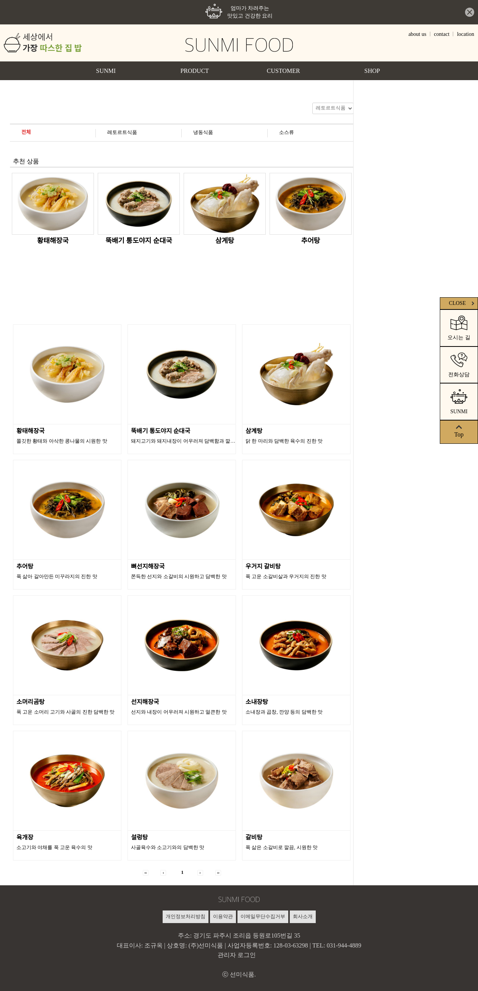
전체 (26, 132)
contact (441, 34)
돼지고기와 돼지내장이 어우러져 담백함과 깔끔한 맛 (189, 441)
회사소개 (303, 916)
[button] (146, 872)
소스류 (286, 132)
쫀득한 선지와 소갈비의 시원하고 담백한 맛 (179, 576)
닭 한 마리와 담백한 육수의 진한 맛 (284, 441)
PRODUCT (194, 71)
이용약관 (223, 916)
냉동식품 (203, 132)
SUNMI (106, 71)
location (465, 34)
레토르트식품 (122, 132)
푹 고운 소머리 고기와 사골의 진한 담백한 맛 (65, 712)
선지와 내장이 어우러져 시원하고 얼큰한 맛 (179, 712)
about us (417, 34)
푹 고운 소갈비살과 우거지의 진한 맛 (285, 576)
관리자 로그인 (237, 955)
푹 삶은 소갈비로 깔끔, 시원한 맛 (281, 847)
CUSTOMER (283, 71)
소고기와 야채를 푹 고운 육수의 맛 (54, 847)
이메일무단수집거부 (263, 916)
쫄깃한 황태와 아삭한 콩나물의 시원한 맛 (61, 441)
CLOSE (462, 303)
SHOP (372, 71)
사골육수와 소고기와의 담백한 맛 (167, 847)
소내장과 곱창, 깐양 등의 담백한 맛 (284, 712)
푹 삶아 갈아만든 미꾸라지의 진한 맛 (56, 576)
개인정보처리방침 (185, 916)
